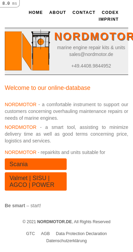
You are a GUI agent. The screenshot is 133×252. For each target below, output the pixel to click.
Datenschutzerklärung (66, 240)
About (57, 12)
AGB (45, 233)
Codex (110, 12)
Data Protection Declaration (81, 233)
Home (36, 12)
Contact (84, 12)
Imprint (109, 19)
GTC (30, 233)
